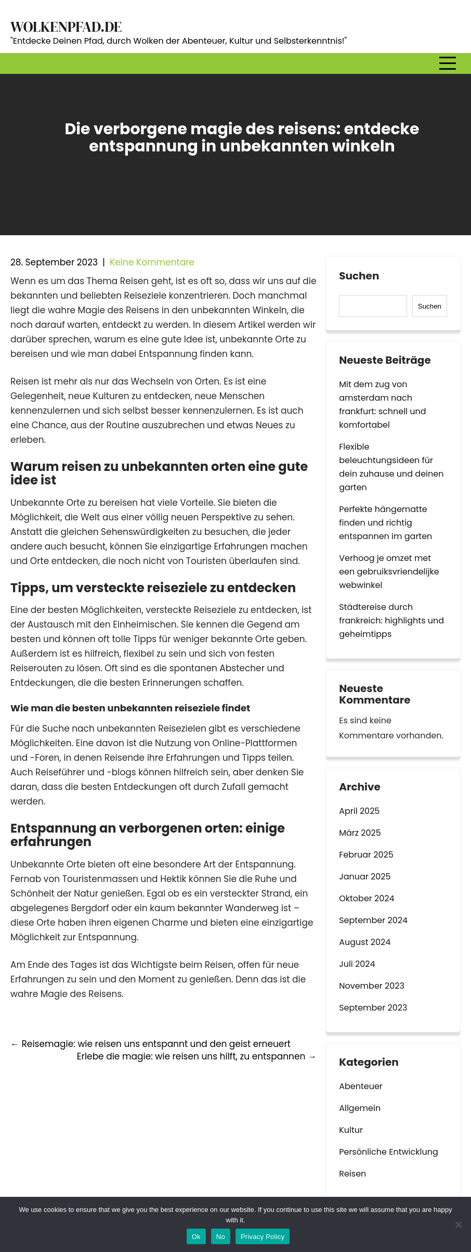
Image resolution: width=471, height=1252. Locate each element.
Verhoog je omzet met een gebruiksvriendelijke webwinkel (389, 571)
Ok (196, 1237)
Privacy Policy (262, 1237)
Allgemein (360, 1108)
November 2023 (371, 986)
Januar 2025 (364, 877)
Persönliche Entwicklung (388, 1152)
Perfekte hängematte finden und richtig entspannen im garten (385, 522)
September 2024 (373, 920)
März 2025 (360, 833)
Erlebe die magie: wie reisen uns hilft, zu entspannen (197, 1056)
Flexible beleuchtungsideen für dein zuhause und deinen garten (391, 467)
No (220, 1237)
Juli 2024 (357, 964)
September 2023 (373, 1008)
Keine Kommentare (152, 262)
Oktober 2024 (366, 898)
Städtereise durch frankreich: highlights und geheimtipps (391, 620)
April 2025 (359, 811)
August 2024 (364, 942)
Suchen (359, 276)
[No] (458, 1224)
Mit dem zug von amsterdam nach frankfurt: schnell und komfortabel (382, 404)
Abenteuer (361, 1086)
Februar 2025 (366, 855)
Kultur (351, 1130)
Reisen (352, 1174)
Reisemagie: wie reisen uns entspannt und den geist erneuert (150, 1044)
